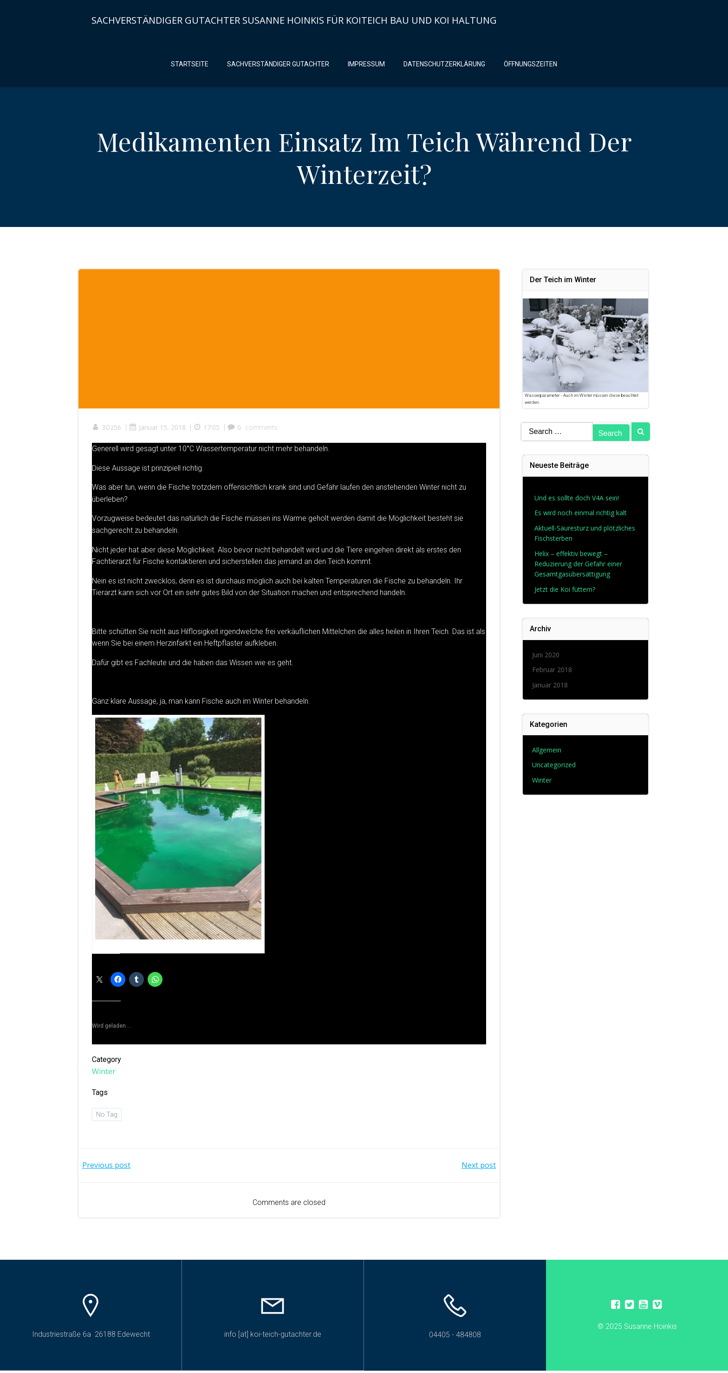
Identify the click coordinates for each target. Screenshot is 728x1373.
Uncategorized (554, 767)
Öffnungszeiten (530, 65)
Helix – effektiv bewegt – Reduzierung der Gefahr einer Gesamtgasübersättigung (579, 566)
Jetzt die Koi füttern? (565, 591)
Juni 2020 (546, 657)
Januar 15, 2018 (158, 429)
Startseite (189, 65)
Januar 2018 (550, 686)
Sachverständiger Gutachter (278, 65)
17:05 (207, 429)
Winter (104, 1073)
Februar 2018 (552, 671)
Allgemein (547, 751)
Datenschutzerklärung (444, 65)
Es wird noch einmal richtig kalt (581, 515)
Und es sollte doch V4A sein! (577, 500)
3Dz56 (107, 429)
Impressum (366, 65)
